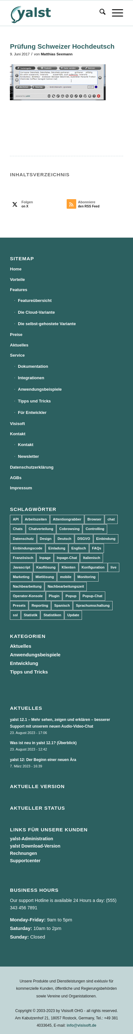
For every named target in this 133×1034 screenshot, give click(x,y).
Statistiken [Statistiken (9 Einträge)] (52, 615)
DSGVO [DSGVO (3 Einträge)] (84, 539)
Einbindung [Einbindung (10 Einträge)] (105, 539)
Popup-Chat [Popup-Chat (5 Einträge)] (92, 596)
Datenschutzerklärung (32, 467)
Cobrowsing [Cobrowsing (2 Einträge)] (69, 529)
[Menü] (114, 13)
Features (18, 289)
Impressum (21, 488)
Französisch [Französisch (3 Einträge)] (23, 558)
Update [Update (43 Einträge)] (73, 615)
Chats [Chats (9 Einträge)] (18, 529)
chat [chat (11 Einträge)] (111, 519)
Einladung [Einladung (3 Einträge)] (56, 548)
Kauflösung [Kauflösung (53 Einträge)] (46, 567)
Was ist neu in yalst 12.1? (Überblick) (43, 743)
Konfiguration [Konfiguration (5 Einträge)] (93, 567)
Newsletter (28, 456)
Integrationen (31, 377)
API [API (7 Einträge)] (15, 519)
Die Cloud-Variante (36, 312)
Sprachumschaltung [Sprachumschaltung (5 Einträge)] (93, 605)
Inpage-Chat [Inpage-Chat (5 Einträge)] (67, 558)
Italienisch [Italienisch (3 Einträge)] (91, 558)
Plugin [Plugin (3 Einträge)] (54, 596)
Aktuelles (19, 345)
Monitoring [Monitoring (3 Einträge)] (87, 577)
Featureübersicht (34, 300)
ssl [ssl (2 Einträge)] (15, 615)
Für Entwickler (32, 412)
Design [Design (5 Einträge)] (46, 539)
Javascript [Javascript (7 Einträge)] (21, 567)
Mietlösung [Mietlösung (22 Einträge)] (44, 577)
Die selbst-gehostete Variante (47, 323)
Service (17, 355)
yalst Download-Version (35, 846)
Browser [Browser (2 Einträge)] (94, 519)
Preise (16, 334)
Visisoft (17, 423)
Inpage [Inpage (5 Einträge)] (44, 558)
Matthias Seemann (56, 54)
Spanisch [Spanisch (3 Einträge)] (62, 605)
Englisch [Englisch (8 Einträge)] (78, 548)
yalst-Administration (31, 838)
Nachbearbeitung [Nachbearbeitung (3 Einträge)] (27, 586)
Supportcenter (25, 860)
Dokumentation (33, 366)
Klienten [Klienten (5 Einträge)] (68, 567)
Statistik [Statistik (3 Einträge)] (31, 615)
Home (15, 269)
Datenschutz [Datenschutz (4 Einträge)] (23, 539)
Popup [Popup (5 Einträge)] (70, 596)
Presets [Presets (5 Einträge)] (19, 605)
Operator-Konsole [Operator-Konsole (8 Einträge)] (28, 596)
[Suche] (99, 13)
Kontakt (17, 433)
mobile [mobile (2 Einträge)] (65, 577)
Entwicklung (24, 663)
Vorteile (17, 279)
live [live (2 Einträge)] (113, 567)
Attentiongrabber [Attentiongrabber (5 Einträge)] (67, 519)
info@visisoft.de (81, 1025)
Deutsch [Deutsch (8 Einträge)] (64, 539)
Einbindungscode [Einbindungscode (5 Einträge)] (27, 548)
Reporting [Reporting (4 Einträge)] (40, 605)
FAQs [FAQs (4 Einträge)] (96, 548)
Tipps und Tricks (34, 401)
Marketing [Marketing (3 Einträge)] (21, 577)
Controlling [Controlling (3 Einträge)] (94, 529)
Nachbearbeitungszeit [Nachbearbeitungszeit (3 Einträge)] (66, 586)
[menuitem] (99, 13)
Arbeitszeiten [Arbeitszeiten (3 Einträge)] (36, 519)
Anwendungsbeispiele (40, 389)
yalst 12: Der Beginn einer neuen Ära (43, 760)
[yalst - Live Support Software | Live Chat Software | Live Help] (55, 13)
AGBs (15, 477)
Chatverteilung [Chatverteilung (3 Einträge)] (41, 529)
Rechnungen (23, 853)
